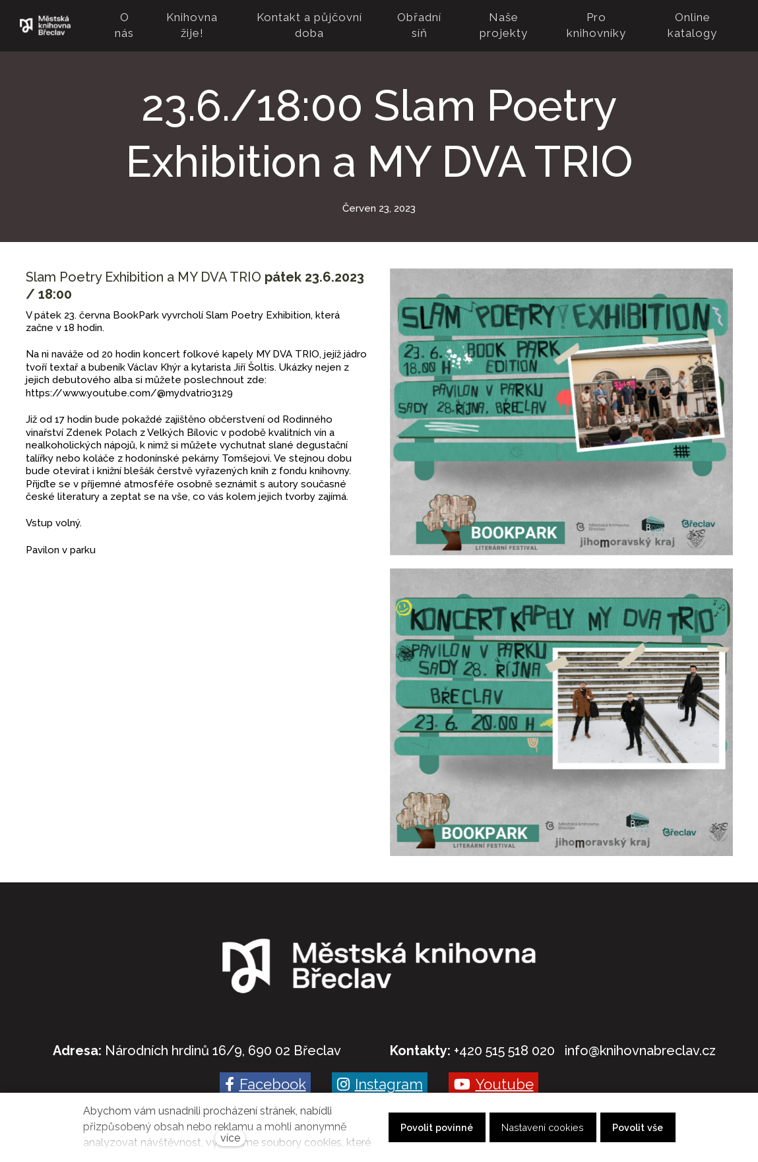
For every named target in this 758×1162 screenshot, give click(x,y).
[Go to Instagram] (379, 1074)
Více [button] (714, 20)
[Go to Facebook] (265, 1074)
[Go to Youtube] (493, 1074)
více (230, 1138)
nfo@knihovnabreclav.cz (641, 1041)
